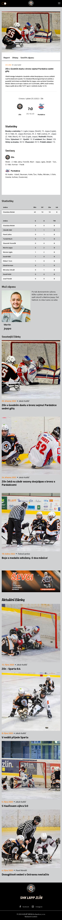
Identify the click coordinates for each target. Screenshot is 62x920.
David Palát (7, 274)
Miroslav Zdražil (9, 270)
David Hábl (7, 256)
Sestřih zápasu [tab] (27, 57)
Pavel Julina (7, 234)
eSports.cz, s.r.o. (39, 914)
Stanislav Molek (9, 212)
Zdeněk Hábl (7, 230)
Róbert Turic (7, 261)
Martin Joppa (8, 247)
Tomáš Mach (7, 239)
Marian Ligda (7, 252)
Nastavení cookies (31, 916)
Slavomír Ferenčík (9, 243)
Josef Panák (7, 278)
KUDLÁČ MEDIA (27, 914)
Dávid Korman (8, 265)
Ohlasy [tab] (15, 57)
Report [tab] (7, 57)
